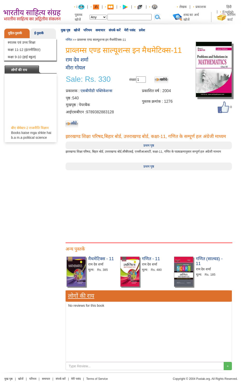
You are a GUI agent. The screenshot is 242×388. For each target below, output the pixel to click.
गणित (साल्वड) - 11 (209, 261)
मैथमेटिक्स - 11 (101, 258)
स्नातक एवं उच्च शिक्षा (21, 42)
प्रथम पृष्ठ (148, 145)
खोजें (77, 30)
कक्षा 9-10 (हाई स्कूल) (22, 57)
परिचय (87, 30)
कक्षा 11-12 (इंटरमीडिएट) (24, 50)
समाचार (100, 30)
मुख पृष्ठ (65, 30)
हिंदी (229, 7)
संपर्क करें (115, 30)
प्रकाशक (200, 7)
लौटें (74, 123)
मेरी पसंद (129, 30)
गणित (69, 39)
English (228, 12)
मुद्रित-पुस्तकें (15, 33)
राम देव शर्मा (77, 59)
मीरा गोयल (75, 67)
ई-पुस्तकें (39, 33)
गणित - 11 (151, 258)
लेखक (183, 7)
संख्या (132, 80)
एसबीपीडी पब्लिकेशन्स (96, 91)
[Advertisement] (149, 204)
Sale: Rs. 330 (88, 79)
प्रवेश (142, 30)
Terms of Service (97, 379)
